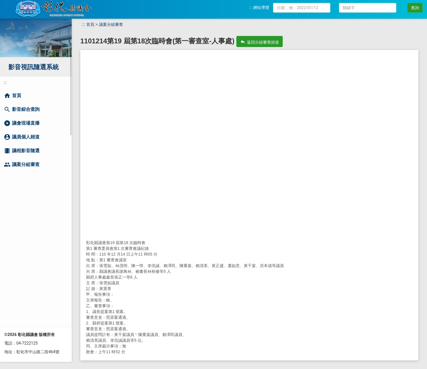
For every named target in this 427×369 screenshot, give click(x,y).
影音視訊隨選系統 (33, 67)
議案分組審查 (111, 24)
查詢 (415, 7)
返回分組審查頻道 (259, 42)
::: (250, 7)
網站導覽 (261, 7)
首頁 (90, 24)
